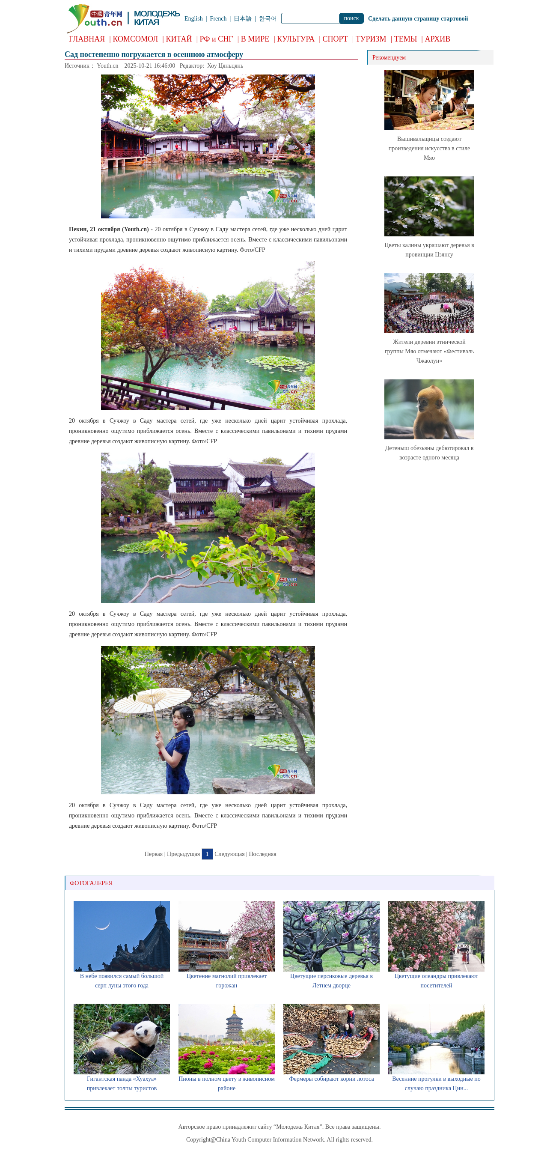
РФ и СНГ (216, 39)
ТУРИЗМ (371, 39)
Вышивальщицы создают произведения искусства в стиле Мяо (429, 148)
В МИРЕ (255, 39)
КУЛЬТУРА (296, 39)
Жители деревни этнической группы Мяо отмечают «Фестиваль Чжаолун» (429, 351)
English (193, 18)
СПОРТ (335, 39)
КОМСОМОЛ (135, 39)
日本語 (243, 18)
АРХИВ (437, 39)
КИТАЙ (179, 39)
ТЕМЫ (405, 39)
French (218, 18)
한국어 (268, 18)
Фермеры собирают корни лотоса (331, 1079)
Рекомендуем (389, 57)
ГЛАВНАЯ (87, 39)
